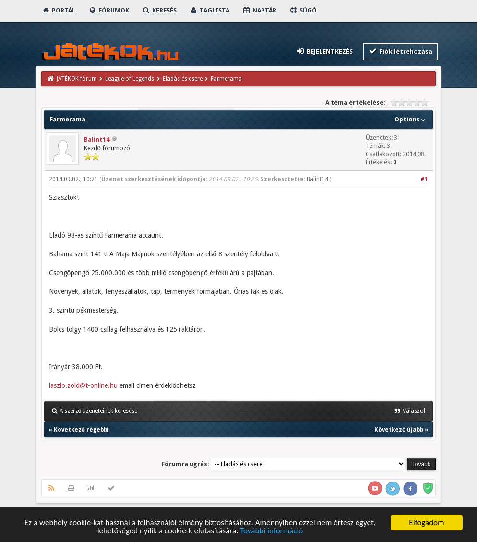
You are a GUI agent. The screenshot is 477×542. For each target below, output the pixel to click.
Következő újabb (398, 429)
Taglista (209, 10)
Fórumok (108, 10)
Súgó (303, 10)
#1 (424, 179)
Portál (58, 10)
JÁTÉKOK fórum (77, 78)
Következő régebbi (81, 429)
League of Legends (129, 78)
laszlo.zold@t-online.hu (83, 385)
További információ (271, 531)
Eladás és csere (183, 78)
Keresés (159, 10)
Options (411, 119)
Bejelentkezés (324, 51)
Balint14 (96, 139)
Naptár (259, 10)
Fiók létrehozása (400, 51)
